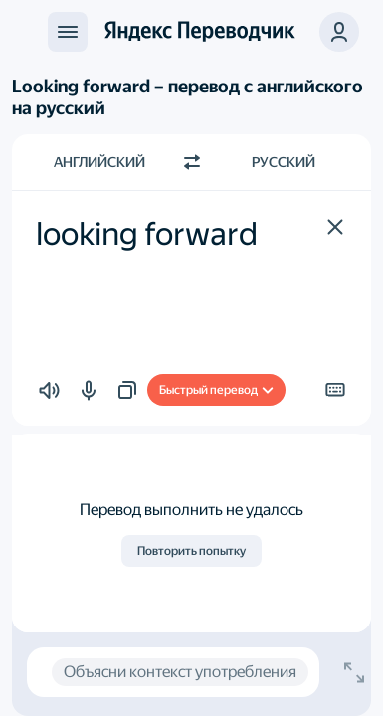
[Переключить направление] (192, 162)
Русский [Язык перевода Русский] (283, 162)
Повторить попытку (191, 551)
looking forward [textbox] (147, 234)
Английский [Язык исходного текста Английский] (99, 162)
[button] (335, 227)
